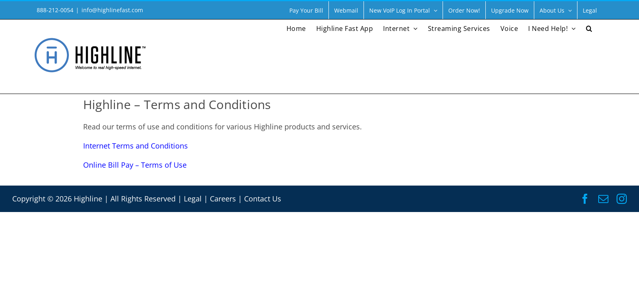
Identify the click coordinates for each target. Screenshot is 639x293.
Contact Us (262, 198)
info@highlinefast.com (112, 10)
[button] (599, 28)
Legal (193, 198)
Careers (223, 198)
